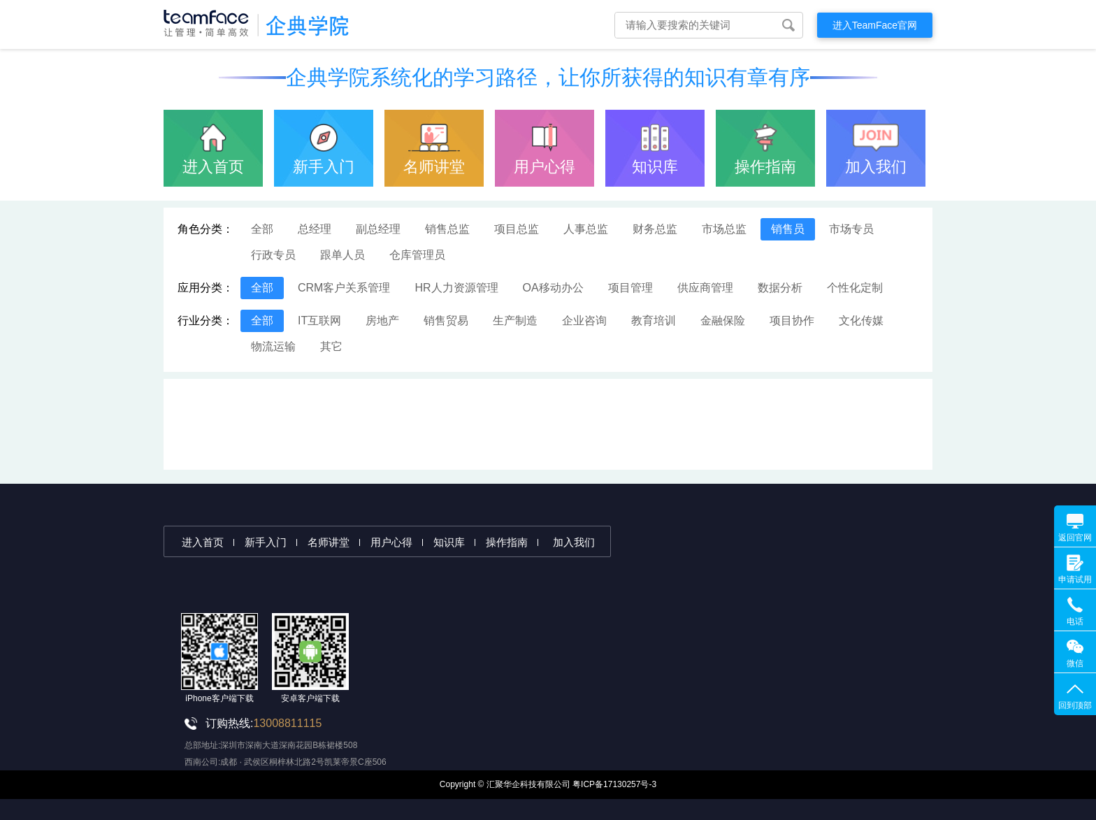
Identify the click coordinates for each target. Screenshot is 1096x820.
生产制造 (515, 320)
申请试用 (1075, 579)
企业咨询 (584, 320)
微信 (1075, 663)
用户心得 (544, 166)
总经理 (314, 229)
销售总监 (447, 229)
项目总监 (516, 229)
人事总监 (585, 229)
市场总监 (724, 229)
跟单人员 (342, 255)
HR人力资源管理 (456, 288)
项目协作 (792, 320)
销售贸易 (446, 320)
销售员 (788, 229)
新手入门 (323, 166)
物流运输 (273, 346)
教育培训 (653, 320)
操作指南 (765, 166)
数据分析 (780, 288)
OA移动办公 (553, 288)
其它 (331, 346)
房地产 (382, 320)
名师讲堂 (434, 166)
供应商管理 (705, 288)
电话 (1075, 621)
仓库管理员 (417, 255)
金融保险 (722, 320)
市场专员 (851, 229)
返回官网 (1075, 537)
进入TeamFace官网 (874, 25)
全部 (262, 229)
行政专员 (273, 255)
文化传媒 (861, 320)
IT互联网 (319, 320)
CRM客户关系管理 (344, 288)
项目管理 (630, 288)
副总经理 (378, 229)
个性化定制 (855, 288)
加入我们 (876, 166)
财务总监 (655, 229)
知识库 (655, 166)
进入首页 (213, 166)
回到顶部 (1075, 705)
